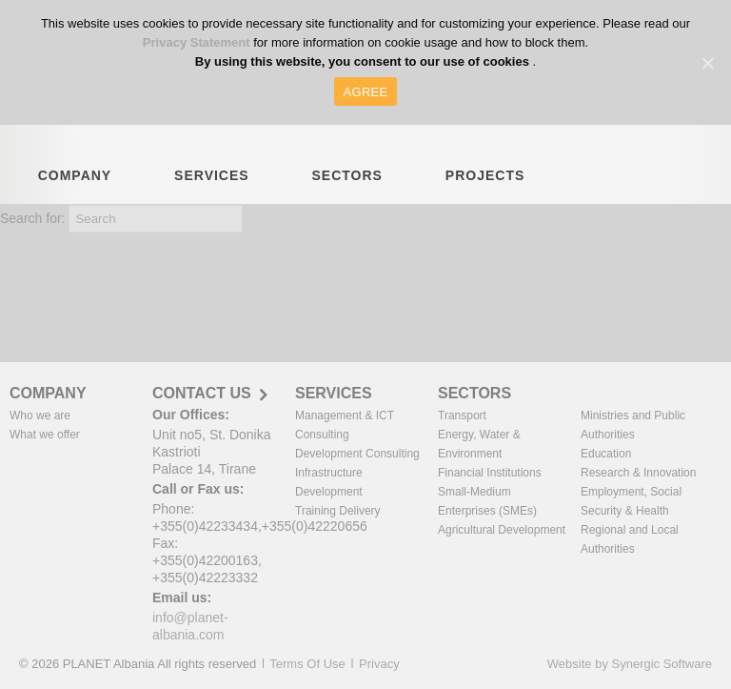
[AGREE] (707, 62)
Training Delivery (338, 510)
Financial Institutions (490, 472)
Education (606, 453)
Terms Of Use (307, 664)
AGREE (366, 92)
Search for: (32, 218)
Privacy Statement (198, 42)
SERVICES (211, 186)
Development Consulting (357, 453)
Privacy (379, 664)
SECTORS (347, 186)
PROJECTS (484, 186)
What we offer (45, 434)
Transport (462, 415)
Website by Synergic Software (629, 664)
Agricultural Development (501, 530)
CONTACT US (201, 393)
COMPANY (75, 186)
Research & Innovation (638, 472)
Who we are (40, 415)
